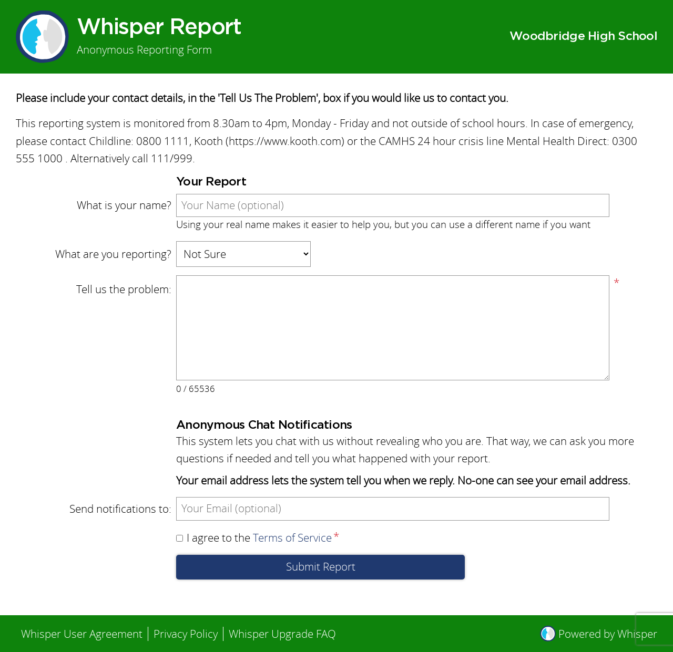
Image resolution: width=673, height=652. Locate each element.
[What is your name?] (392, 206)
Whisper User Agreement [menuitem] (81, 634)
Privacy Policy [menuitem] (186, 634)
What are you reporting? (113, 254)
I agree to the (254, 538)
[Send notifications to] (392, 509)
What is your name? (124, 205)
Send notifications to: (120, 509)
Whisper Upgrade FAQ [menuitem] (282, 634)
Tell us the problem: (123, 289)
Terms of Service (292, 538)
